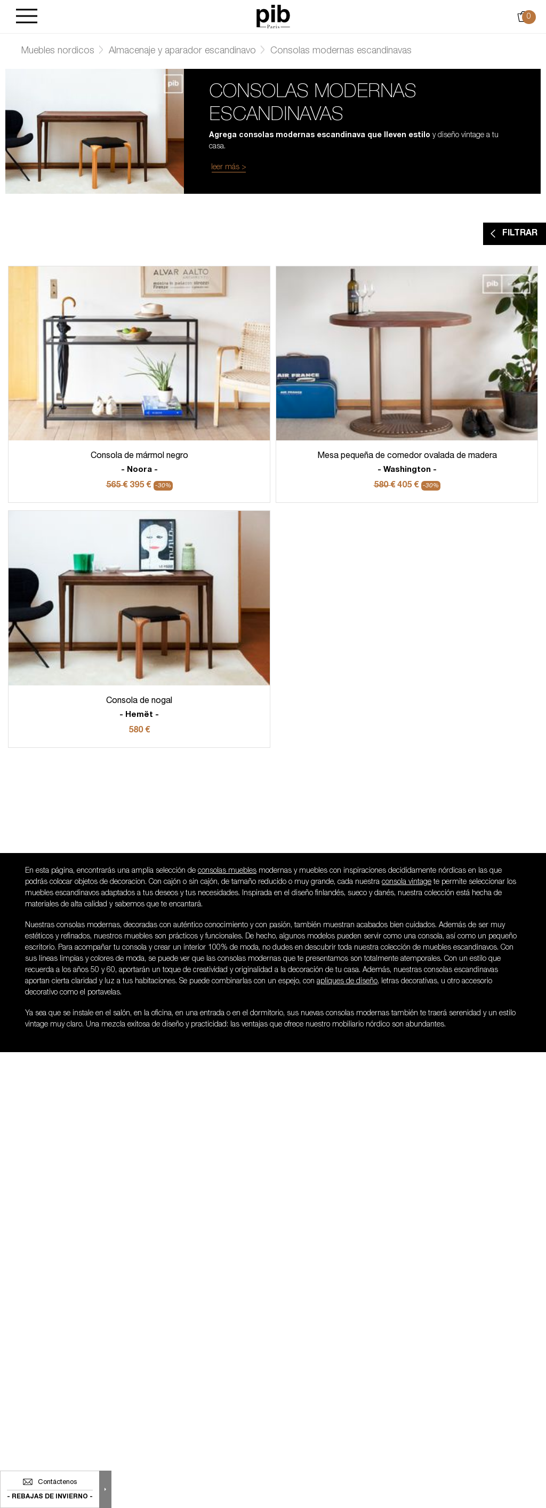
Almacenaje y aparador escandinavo (182, 51)
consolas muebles (227, 871)
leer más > (228, 167)
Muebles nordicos (57, 51)
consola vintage (406, 882)
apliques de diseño (347, 981)
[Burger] (26, 17)
